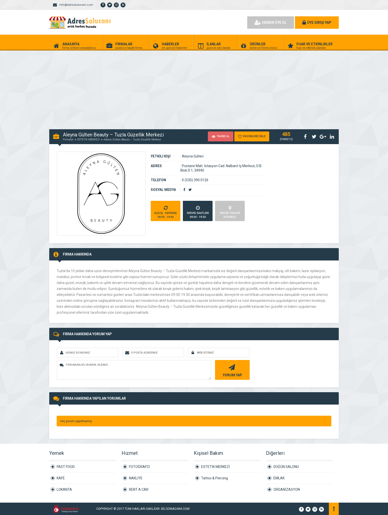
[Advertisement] (148, 87)
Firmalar (68, 139)
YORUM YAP (232, 370)
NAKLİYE (136, 478)
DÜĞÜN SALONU (286, 467)
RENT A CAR (138, 489)
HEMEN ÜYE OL (271, 22)
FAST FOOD (66, 467)
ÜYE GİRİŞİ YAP (316, 22)
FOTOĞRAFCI (139, 467)
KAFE (61, 478)
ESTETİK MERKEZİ (88, 139)
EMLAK (279, 478)
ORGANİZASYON (286, 489)
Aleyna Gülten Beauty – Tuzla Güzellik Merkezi (132, 139)
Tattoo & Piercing (214, 478)
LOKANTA (64, 489)
